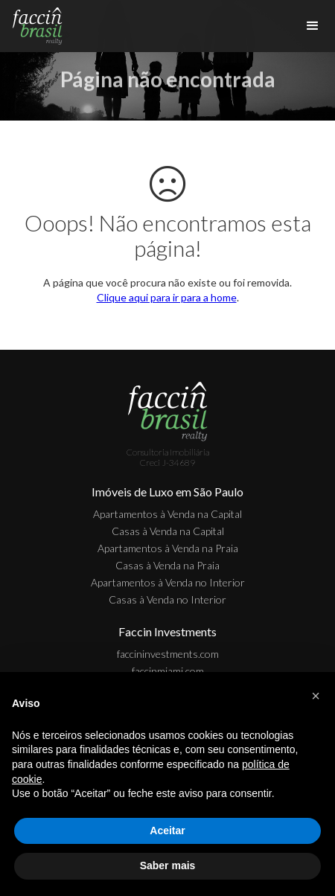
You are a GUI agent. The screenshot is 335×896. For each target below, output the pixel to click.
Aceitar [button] (167, 830)
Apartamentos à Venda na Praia (168, 548)
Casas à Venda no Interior (167, 599)
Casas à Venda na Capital (168, 531)
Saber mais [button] (168, 865)
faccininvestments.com (168, 653)
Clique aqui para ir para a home (167, 297)
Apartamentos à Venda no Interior (168, 582)
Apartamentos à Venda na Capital (167, 514)
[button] (316, 696)
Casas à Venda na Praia (167, 565)
